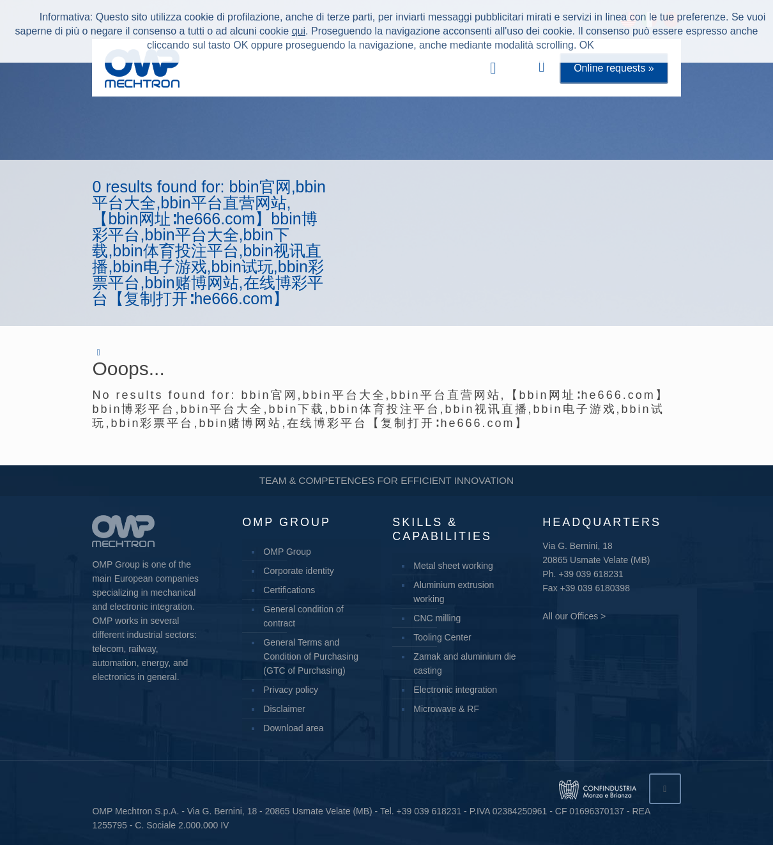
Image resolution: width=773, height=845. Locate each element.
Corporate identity (298, 571)
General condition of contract (303, 616)
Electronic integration (455, 690)
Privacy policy (290, 690)
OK (586, 45)
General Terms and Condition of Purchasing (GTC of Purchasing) (310, 656)
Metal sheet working (453, 566)
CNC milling (437, 618)
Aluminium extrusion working (453, 592)
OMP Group (286, 552)
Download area (293, 728)
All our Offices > (574, 616)
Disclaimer (284, 709)
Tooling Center (442, 637)
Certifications (289, 590)
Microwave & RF (446, 709)
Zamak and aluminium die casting (464, 663)
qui (298, 31)
